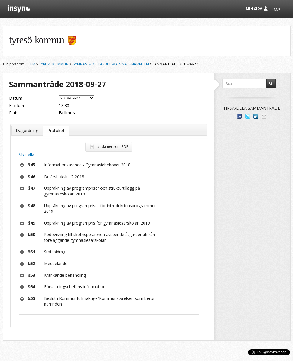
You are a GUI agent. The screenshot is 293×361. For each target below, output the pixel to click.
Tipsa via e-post (264, 116)
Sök (273, 86)
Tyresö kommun (54, 64)
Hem (31, 64)
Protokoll (56, 130)
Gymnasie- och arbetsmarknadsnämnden (110, 64)
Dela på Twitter (247, 116)
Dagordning (27, 130)
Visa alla (26, 155)
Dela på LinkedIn (255, 116)
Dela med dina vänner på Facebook (239, 116)
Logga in (277, 8)
